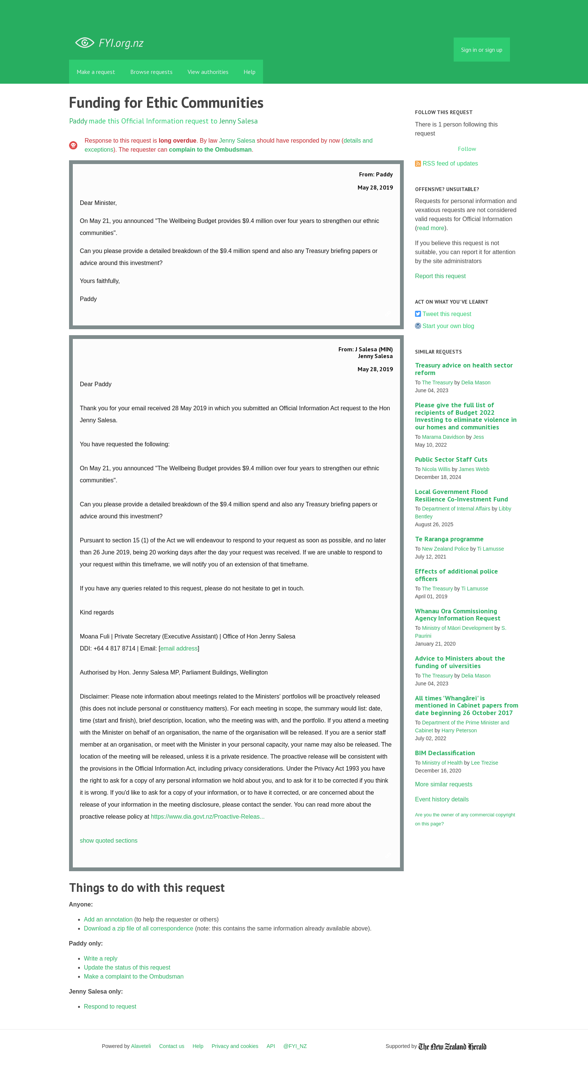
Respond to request (110, 1006)
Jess (478, 437)
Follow (467, 148)
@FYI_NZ (295, 1046)
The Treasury (437, 382)
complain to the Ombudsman (210, 149)
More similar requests (443, 784)
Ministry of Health (442, 763)
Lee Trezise (484, 763)
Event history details (442, 799)
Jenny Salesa (239, 120)
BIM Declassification (445, 752)
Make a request (96, 71)
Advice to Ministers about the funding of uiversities (460, 662)
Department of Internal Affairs (456, 509)
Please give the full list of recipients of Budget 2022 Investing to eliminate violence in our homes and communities (466, 415)
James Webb (474, 469)
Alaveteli (141, 1046)
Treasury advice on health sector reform (464, 369)
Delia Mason (476, 382)
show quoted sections (109, 840)
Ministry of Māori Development (457, 628)
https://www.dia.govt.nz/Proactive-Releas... (208, 816)
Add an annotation (108, 919)
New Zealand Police (445, 549)
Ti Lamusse (490, 549)
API (271, 1046)
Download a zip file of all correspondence (139, 928)
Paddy (78, 120)
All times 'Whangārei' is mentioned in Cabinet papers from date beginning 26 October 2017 (466, 705)
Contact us (171, 1046)
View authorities (208, 71)
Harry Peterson (459, 730)
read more (430, 228)
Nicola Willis (436, 469)
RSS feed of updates (450, 163)
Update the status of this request (127, 967)
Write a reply (101, 958)
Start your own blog (448, 326)
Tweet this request (447, 314)
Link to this (389, 314)
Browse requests (151, 71)
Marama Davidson (443, 437)
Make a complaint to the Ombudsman (134, 976)
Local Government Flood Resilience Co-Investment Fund (461, 495)
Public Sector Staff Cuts (451, 459)
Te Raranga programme (449, 538)
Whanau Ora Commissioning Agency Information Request (458, 615)
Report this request (440, 276)
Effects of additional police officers (456, 575)
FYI (112, 43)
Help (250, 71)
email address (179, 648)
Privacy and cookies (235, 1046)
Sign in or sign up (481, 49)
